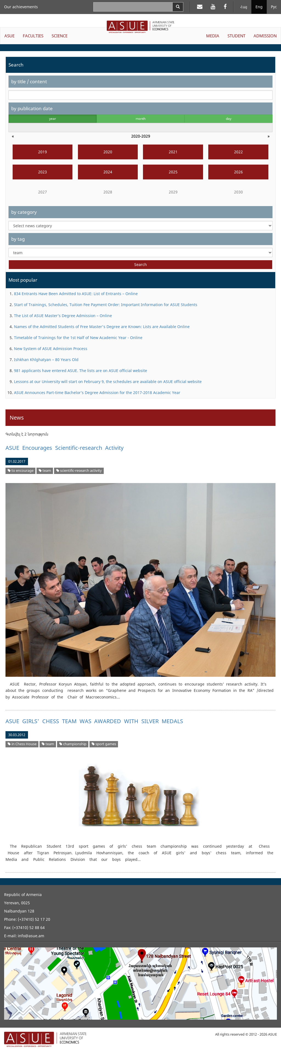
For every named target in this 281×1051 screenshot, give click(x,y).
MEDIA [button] (212, 35)
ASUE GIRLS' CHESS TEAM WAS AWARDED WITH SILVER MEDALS (94, 721)
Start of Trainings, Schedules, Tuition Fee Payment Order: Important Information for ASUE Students (105, 304)
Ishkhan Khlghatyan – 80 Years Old (46, 359)
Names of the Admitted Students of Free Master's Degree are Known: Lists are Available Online (102, 326)
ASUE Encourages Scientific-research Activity (64, 447)
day (228, 118)
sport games (104, 744)
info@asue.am (31, 935)
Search (140, 264)
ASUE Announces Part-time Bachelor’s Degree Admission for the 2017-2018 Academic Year (97, 392)
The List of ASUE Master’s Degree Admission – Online (63, 315)
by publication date (32, 108)
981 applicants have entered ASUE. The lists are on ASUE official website (80, 370)
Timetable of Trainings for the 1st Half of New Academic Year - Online (78, 337)
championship (72, 744)
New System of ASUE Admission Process (50, 348)
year (52, 118)
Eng (259, 6)
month (140, 118)
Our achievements (21, 6)
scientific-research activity (79, 470)
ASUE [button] (9, 35)
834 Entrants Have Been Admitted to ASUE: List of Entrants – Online (76, 293)
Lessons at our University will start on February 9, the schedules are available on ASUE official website (108, 381)
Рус (274, 6)
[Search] (177, 7)
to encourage (20, 470)
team (45, 470)
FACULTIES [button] (33, 35)
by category (24, 212)
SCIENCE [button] (60, 35)
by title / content (29, 81)
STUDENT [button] (236, 35)
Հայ (243, 6)
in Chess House (22, 744)
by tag (18, 239)
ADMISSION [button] (265, 35)
